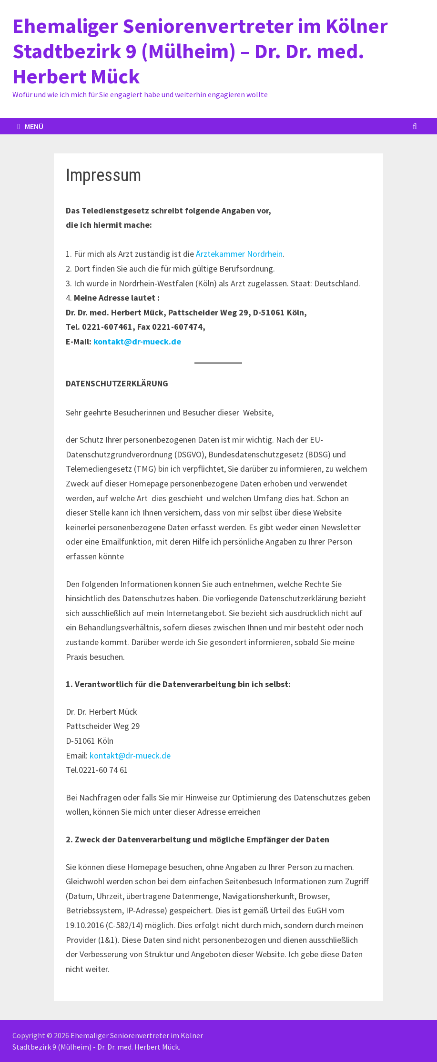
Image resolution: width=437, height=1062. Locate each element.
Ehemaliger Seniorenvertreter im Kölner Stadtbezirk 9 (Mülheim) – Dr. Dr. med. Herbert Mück (200, 50)
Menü (30, 126)
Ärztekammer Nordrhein (239, 253)
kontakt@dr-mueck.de (137, 341)
